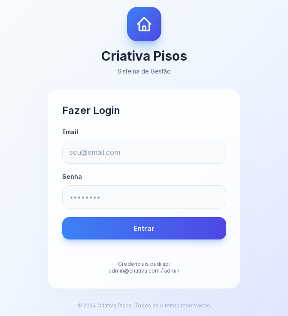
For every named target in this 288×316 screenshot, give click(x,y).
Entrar (144, 228)
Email (70, 131)
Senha (72, 176)
